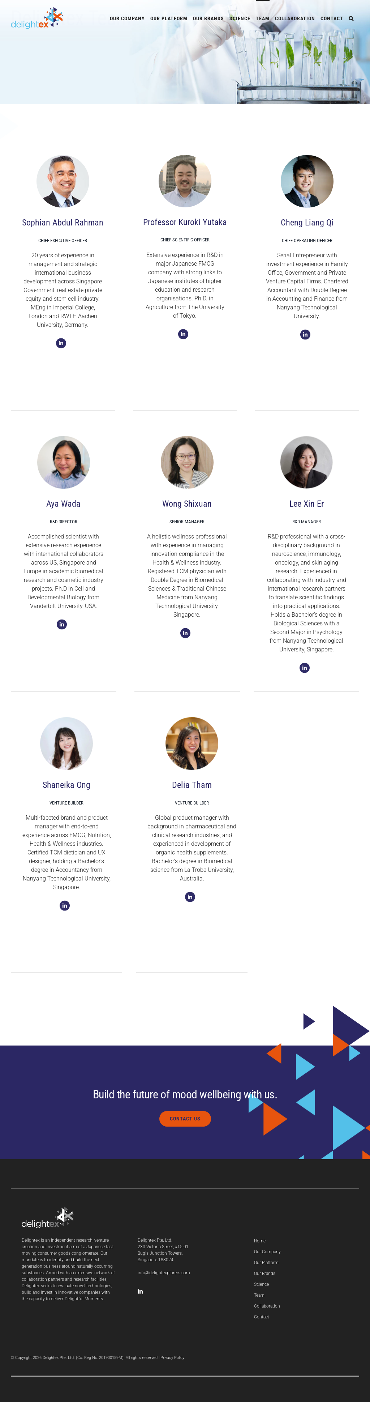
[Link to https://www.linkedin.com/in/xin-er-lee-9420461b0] (305, 671)
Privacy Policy (172, 1357)
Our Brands (264, 1273)
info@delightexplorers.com (164, 1272)
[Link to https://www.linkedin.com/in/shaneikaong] (65, 909)
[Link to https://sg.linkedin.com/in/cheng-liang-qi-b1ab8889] (305, 338)
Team (259, 1295)
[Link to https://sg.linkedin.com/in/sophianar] (61, 347)
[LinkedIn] (140, 1291)
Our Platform (266, 1262)
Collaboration (267, 1306)
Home (260, 1240)
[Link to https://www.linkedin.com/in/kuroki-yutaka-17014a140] (183, 338)
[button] (351, 18)
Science (261, 1284)
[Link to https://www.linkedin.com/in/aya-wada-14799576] (62, 628)
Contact (261, 1316)
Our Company (267, 1251)
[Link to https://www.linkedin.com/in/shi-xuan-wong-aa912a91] (185, 637)
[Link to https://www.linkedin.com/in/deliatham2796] (190, 900)
